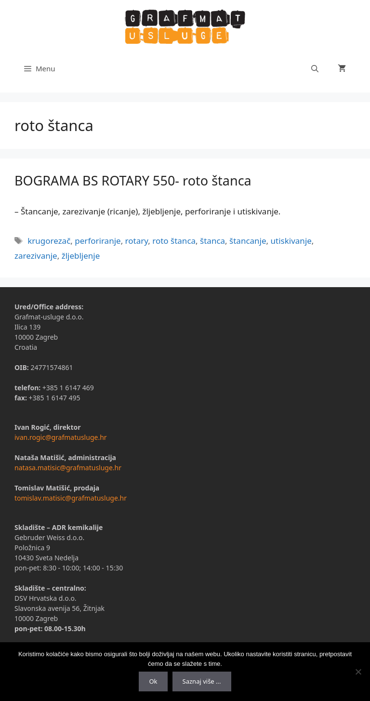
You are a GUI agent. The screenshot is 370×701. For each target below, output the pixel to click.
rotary (136, 240)
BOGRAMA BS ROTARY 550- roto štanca (132, 180)
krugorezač (48, 240)
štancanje (247, 240)
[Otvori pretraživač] (315, 68)
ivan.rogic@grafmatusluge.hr (60, 437)
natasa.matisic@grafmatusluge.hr (67, 467)
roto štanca (174, 240)
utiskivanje (291, 240)
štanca (212, 240)
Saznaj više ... (202, 681)
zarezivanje (35, 255)
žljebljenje (81, 255)
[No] (358, 671)
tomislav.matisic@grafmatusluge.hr (70, 498)
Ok (153, 681)
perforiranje (97, 240)
